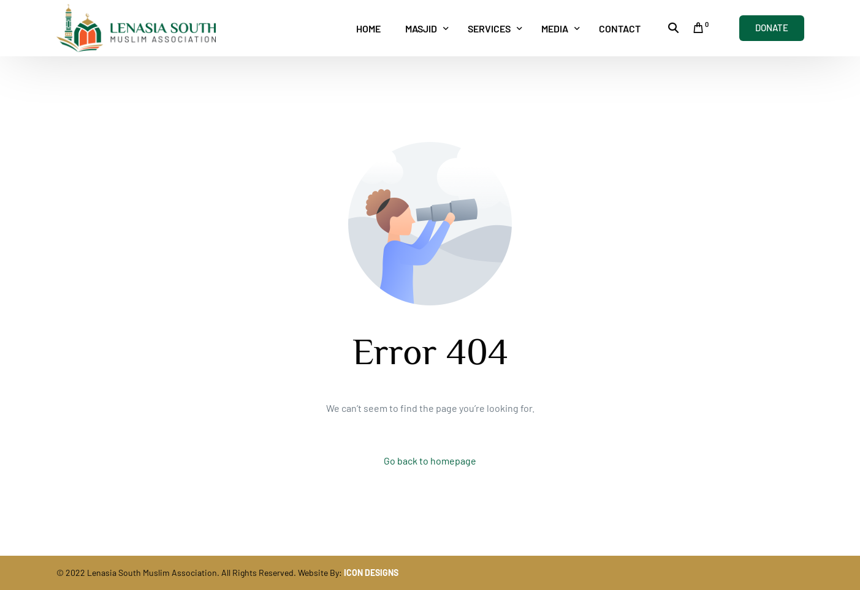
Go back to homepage (430, 460)
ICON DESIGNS (371, 572)
